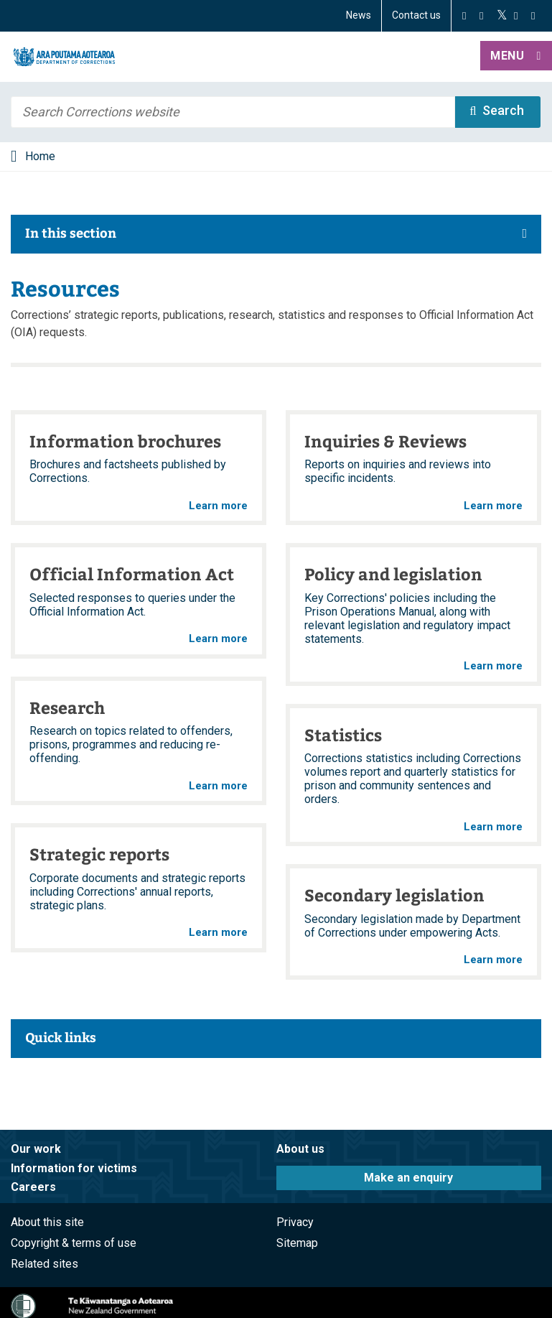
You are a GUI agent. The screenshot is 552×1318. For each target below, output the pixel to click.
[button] (516, 57)
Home (40, 156)
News (358, 15)
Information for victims (74, 1168)
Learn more (218, 506)
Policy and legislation (393, 573)
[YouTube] (516, 15)
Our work (36, 1149)
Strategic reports (99, 854)
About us (300, 1149)
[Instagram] (481, 15)
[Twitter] (502, 15)
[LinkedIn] (533, 15)
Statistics (343, 734)
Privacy (295, 1222)
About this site (47, 1222)
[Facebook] (464, 15)
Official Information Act (131, 573)
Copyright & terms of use (73, 1243)
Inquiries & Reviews (385, 441)
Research (67, 707)
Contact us (416, 15)
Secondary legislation (394, 894)
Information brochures (125, 441)
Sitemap (297, 1243)
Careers (33, 1187)
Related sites (44, 1264)
